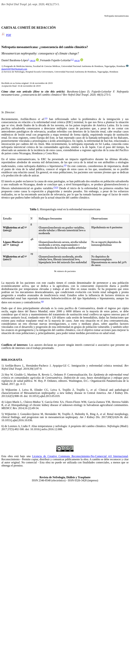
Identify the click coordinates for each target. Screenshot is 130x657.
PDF (8, 35)
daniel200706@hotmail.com (14, 69)
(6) (42, 301)
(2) (65, 165)
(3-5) (56, 187)
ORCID (32, 61)
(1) (46, 118)
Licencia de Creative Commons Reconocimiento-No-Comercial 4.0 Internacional (80, 456)
